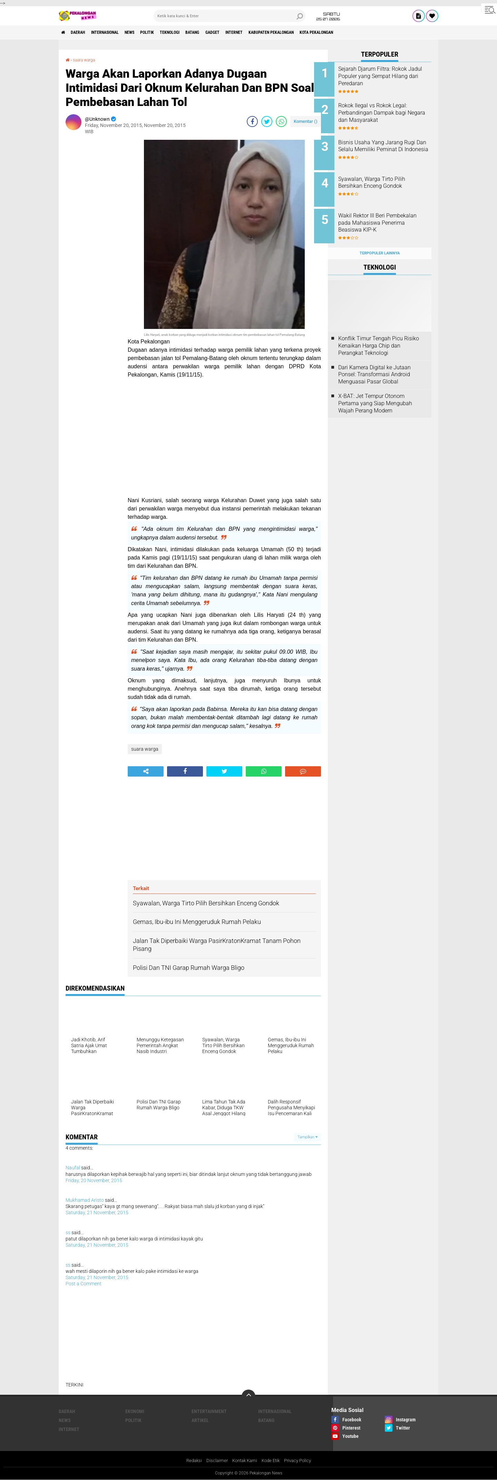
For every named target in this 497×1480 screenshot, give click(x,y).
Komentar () (306, 121)
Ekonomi (134, 1411)
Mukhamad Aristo (85, 1199)
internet (274, 32)
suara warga (87, 59)
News (146, 32)
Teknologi (196, 32)
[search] (229, 16)
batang (224, 32)
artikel (200, 1420)
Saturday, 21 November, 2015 (97, 1212)
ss (68, 1232)
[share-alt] (146, 771)
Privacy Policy (301, 1460)
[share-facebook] (252, 121)
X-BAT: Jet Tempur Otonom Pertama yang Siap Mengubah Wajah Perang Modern (375, 392)
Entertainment (209, 1411)
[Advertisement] (93, 243)
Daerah (83, 32)
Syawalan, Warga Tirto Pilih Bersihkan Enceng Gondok (385, 177)
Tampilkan (308, 1137)
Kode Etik (272, 1460)
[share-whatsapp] (281, 121)
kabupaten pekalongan (319, 32)
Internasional (116, 32)
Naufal (73, 1167)
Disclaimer (214, 1460)
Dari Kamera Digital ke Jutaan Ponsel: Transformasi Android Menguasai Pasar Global (374, 363)
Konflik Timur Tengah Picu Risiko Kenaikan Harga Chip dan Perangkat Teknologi (378, 334)
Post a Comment (83, 1283)
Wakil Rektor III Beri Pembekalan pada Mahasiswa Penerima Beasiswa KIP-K (389, 215)
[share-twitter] (266, 121)
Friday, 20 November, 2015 (94, 1180)
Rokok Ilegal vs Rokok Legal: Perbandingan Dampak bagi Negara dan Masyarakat (386, 110)
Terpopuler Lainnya (380, 242)
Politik (168, 32)
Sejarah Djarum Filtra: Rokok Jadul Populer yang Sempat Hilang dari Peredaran (386, 76)
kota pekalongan (372, 32)
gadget (248, 32)
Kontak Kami (243, 1460)
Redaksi (190, 1460)
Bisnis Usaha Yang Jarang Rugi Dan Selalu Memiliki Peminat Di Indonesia (384, 145)
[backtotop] (248, 1396)
